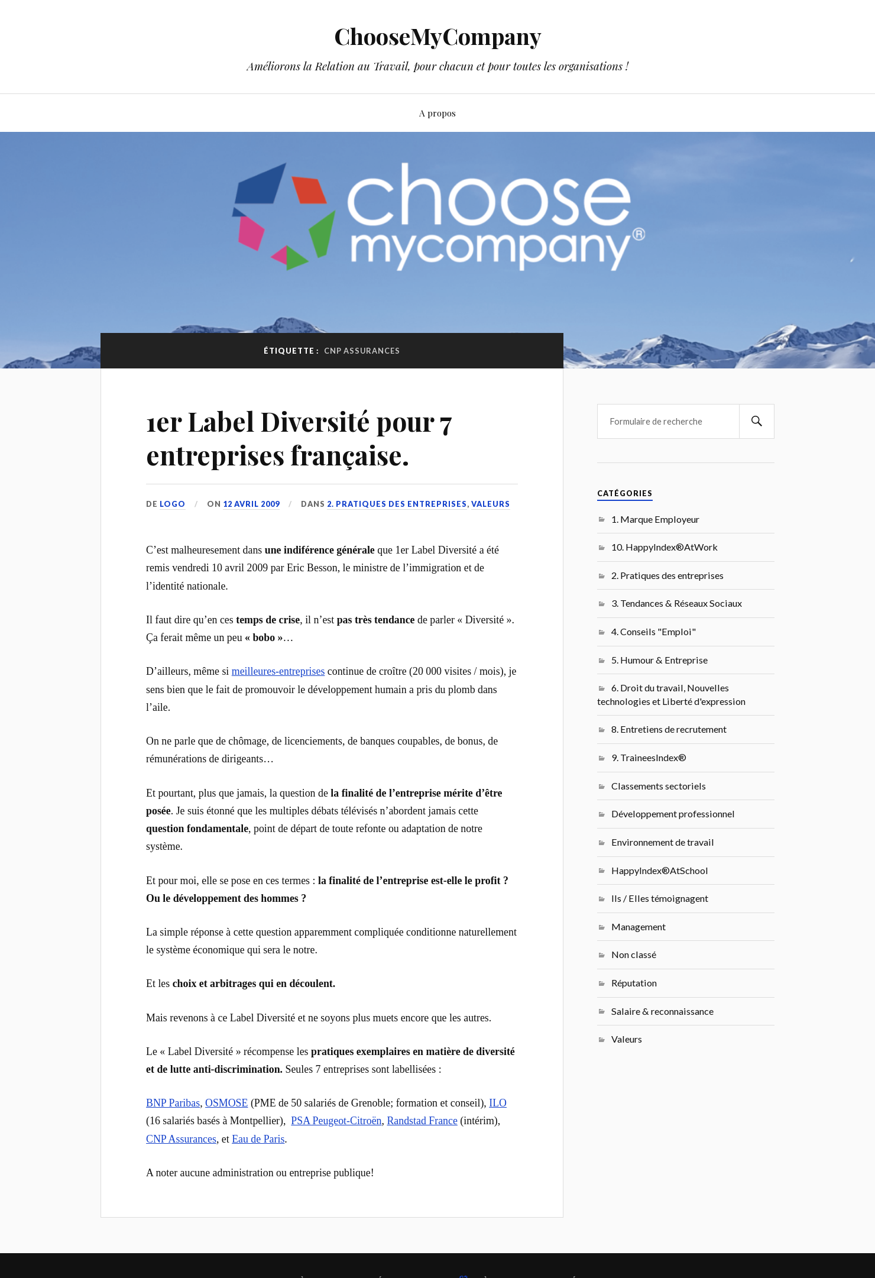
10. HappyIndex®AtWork (664, 546)
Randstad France (422, 1121)
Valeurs (490, 504)
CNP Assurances (181, 1139)
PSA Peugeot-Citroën (336, 1121)
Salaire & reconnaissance (662, 1011)
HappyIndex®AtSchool (659, 870)
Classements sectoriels (658, 785)
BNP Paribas (173, 1103)
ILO (498, 1103)
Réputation (634, 982)
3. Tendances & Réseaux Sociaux (676, 603)
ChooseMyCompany (438, 36)
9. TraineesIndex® (648, 757)
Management (638, 926)
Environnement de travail (662, 841)
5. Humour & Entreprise (659, 659)
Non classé (633, 954)
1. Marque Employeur (655, 519)
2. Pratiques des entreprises (397, 504)
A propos (437, 112)
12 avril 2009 (251, 504)
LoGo (173, 504)
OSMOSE (226, 1103)
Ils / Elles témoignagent (659, 898)
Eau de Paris (258, 1139)
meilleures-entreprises (278, 671)
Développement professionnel (673, 813)
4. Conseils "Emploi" (653, 631)
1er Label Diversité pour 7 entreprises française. (299, 437)
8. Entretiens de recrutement (669, 729)
